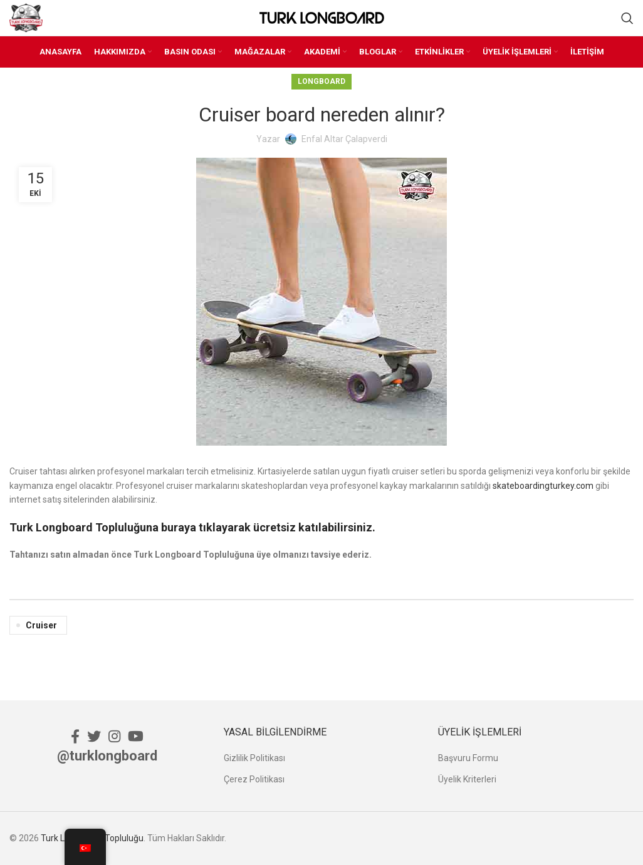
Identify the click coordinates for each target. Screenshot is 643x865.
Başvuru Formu (468, 758)
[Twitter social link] (94, 736)
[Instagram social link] (114, 736)
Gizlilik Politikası (254, 758)
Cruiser (41, 625)
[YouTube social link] (135, 736)
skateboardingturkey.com (543, 486)
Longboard (321, 81)
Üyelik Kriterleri (467, 779)
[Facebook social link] (75, 736)
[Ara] (627, 18)
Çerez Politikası (254, 779)
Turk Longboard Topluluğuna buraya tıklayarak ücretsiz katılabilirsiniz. (192, 527)
